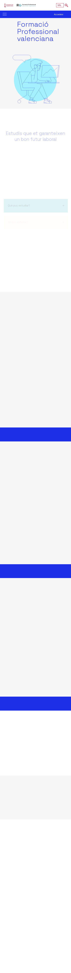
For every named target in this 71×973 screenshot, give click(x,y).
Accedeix (58, 14)
